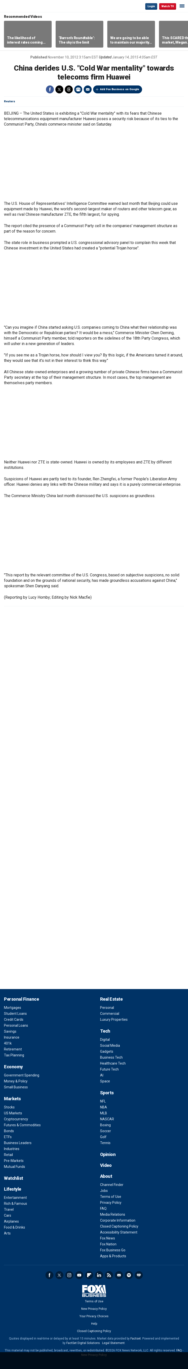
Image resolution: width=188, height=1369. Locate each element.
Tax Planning (14, 1055)
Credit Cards (13, 1019)
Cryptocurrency (16, 1119)
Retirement (13, 1049)
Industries (11, 1149)
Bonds (9, 1131)
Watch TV (167, 6)
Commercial (109, 1014)
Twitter (59, 89)
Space (105, 1081)
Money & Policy (16, 1081)
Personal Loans (16, 1025)
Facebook (50, 89)
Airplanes (11, 1221)
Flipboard (89, 1275)
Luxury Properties (114, 1019)
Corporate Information (117, 1220)
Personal (107, 1008)
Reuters (9, 101)
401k (8, 1043)
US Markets (13, 1113)
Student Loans (15, 1014)
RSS (109, 1275)
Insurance (11, 1037)
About (106, 1176)
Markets (12, 1098)
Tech (105, 1031)
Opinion (108, 1154)
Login (151, 6)
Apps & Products (113, 1256)
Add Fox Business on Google (119, 89)
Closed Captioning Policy (119, 1226)
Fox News (107, 1238)
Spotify (129, 1275)
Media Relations (112, 1214)
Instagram (69, 1275)
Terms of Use (110, 1197)
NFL (103, 1101)
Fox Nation (108, 1244)
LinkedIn (99, 1275)
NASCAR (107, 1119)
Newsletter (119, 1275)
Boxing (105, 1125)
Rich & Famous (15, 1204)
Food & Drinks (14, 1227)
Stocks (9, 1107)
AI (101, 1075)
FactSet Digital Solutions (83, 1343)
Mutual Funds (14, 1167)
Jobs (104, 1191)
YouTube (79, 1275)
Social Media (110, 1045)
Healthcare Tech (113, 1063)
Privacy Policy (110, 1203)
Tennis (105, 1143)
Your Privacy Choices (94, 1316)
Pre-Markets (14, 1161)
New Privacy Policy (94, 1309)
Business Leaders (18, 1143)
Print (78, 89)
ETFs (8, 1137)
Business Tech (111, 1057)
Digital (105, 1040)
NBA (103, 1107)
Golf (103, 1137)
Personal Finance (21, 999)
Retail (8, 1155)
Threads (69, 89)
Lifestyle (12, 1189)
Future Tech (109, 1069)
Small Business (16, 1087)
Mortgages (12, 1008)
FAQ (103, 1208)
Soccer (105, 1131)
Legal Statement (113, 1343)
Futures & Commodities (22, 1125)
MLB (103, 1113)
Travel (9, 1209)
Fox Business (20, 6)
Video (106, 1165)
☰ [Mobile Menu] (182, 6)
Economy (13, 1066)
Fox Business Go (112, 1250)
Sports (107, 1092)
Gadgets (106, 1051)
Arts (7, 1233)
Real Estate (111, 999)
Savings (10, 1031)
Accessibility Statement (118, 1232)
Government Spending (21, 1075)
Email (88, 89)
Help (94, 1323)
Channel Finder (111, 1185)
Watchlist (13, 1178)
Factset (135, 1338)
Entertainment (15, 1198)
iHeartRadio (139, 1275)
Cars (7, 1215)
